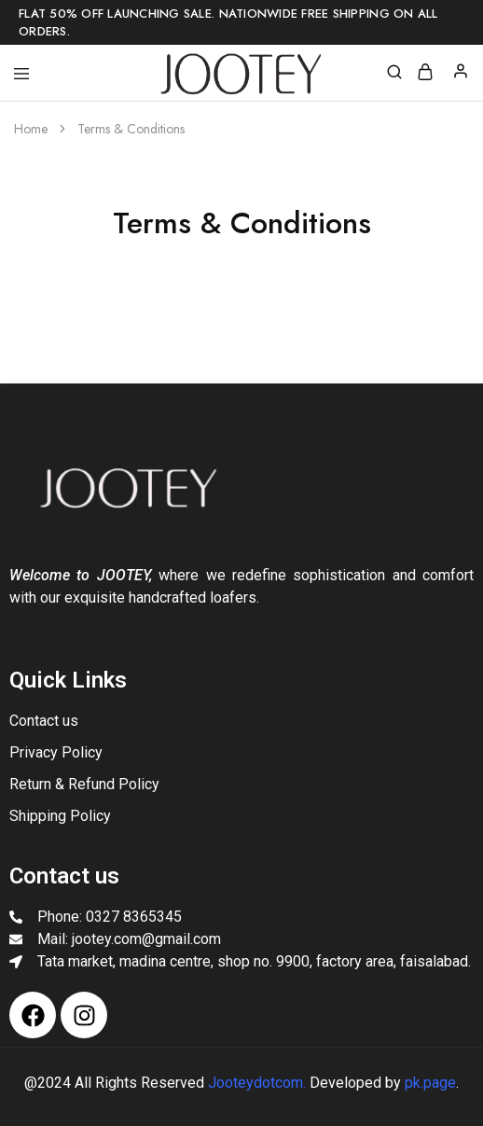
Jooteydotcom (255, 1082)
